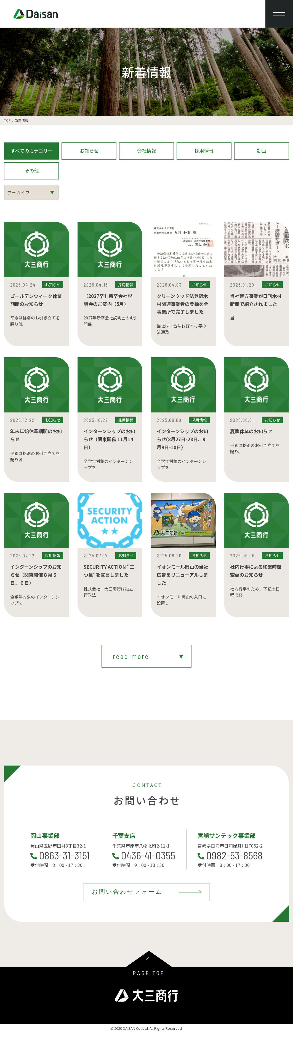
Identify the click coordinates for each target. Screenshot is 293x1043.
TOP (7, 120)
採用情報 (203, 152)
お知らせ (89, 152)
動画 (261, 152)
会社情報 (146, 152)
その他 (31, 175)
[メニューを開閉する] (279, 14)
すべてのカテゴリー (31, 152)
